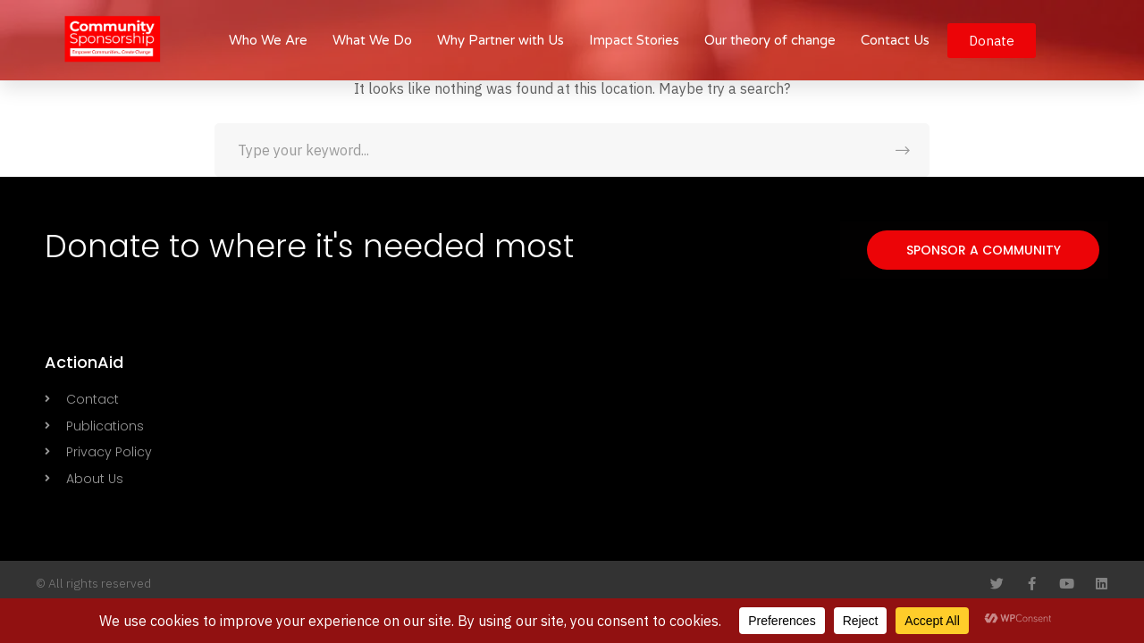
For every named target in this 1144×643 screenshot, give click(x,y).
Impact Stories (634, 40)
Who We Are (268, 40)
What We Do (372, 40)
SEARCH (902, 150)
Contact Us (895, 40)
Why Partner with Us (500, 40)
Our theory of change (770, 40)
